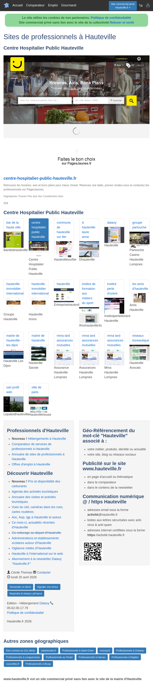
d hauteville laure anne (88, 230)
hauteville (63, 284)
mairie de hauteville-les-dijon (13, 340)
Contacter (44, 572)
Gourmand (68, 5)
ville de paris (36, 390)
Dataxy (44, 603)
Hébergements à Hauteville (47, 438)
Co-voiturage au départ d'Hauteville (36, 532)
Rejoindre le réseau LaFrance (26, 593)
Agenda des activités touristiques (35, 491)
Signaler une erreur (47, 586)
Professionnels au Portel (59, 657)
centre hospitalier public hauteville (39, 230)
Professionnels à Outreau (130, 650)
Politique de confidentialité (111, 18)
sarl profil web (12, 390)
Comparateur (35, 5)
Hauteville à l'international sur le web (37, 553)
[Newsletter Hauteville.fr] (140, 5)
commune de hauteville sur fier (64, 230)
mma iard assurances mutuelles (65, 340)
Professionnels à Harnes (92, 657)
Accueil (17, 5)
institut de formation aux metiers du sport (88, 293)
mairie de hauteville (38, 338)
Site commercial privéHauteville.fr (123, 6)
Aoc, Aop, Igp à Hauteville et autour (36, 517)
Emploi (53, 5)
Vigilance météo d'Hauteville (31, 548)
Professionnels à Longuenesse (23, 657)
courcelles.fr (12, 663)
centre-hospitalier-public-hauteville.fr (40, 178)
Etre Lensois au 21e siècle (20, 650)
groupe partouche (139, 225)
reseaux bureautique (140, 338)
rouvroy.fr (105, 650)
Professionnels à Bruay (38, 663)
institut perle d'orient (112, 288)
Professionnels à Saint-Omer (78, 650)
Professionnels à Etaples (125, 657)
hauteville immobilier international (15, 288)
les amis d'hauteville (140, 286)
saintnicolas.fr (48, 650)
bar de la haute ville (13, 225)
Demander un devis (20, 586)
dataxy (112, 222)
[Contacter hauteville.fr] (147, 5)
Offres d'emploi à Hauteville (31, 464)
